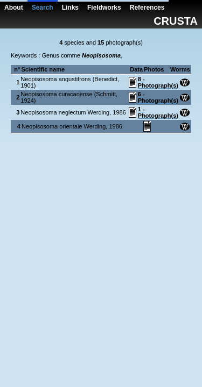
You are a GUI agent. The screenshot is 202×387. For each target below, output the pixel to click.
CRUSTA (176, 21)
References (147, 7)
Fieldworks (104, 7)
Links (70, 7)
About (13, 7)
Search (42, 7)
